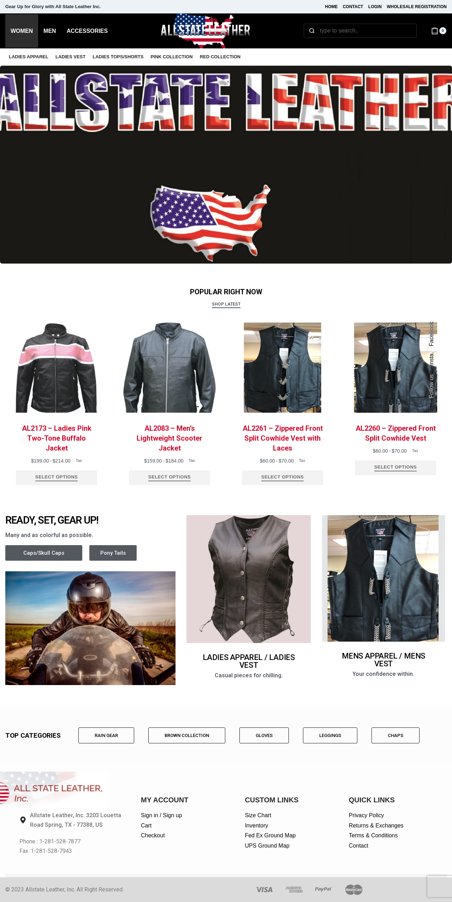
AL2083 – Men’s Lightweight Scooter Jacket (169, 450)
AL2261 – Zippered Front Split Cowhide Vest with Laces (283, 450)
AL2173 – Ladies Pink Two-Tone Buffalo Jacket (56, 450)
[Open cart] (439, 31)
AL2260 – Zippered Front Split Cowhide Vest (396, 445)
